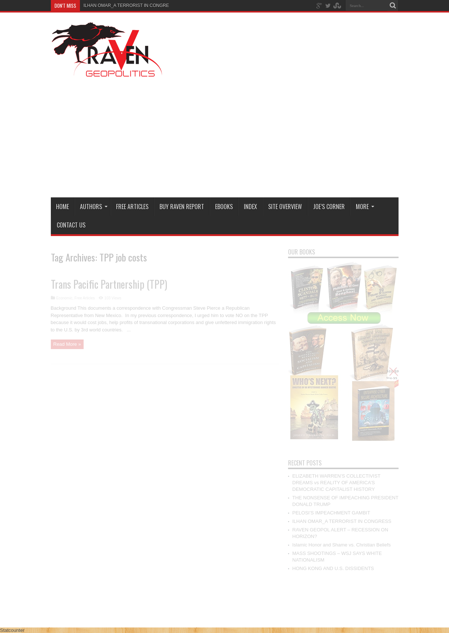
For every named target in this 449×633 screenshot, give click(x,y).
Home (62, 206)
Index (250, 206)
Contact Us (71, 225)
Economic (64, 298)
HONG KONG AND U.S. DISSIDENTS (333, 568)
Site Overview (285, 206)
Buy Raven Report (181, 206)
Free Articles (132, 206)
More (365, 206)
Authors (94, 206)
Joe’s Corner (329, 206)
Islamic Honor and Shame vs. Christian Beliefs (341, 545)
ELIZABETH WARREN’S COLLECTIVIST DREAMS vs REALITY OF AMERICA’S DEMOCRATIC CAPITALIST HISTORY (336, 482)
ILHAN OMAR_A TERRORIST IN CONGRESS (342, 521)
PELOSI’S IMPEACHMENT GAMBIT (331, 513)
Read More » (67, 344)
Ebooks (224, 206)
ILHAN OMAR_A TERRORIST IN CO (120, 5)
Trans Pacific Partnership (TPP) (109, 284)
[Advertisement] (264, 136)
